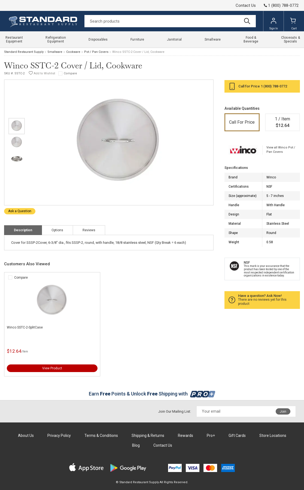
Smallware (54, 52)
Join (283, 411)
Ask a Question (19, 211)
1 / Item (283, 122)
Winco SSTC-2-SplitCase (25, 327)
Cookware (73, 52)
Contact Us (246, 5)
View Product (52, 368)
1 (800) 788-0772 (274, 86)
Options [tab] (57, 230)
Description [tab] (23, 230)
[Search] (170, 21)
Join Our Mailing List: (174, 411)
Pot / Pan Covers (96, 52)
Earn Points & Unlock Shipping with (152, 394)
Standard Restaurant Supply (24, 52)
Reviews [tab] (89, 230)
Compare (70, 73)
